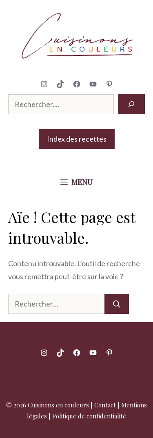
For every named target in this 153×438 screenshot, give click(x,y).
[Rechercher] (131, 104)
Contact (105, 405)
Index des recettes (76, 138)
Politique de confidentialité (89, 416)
